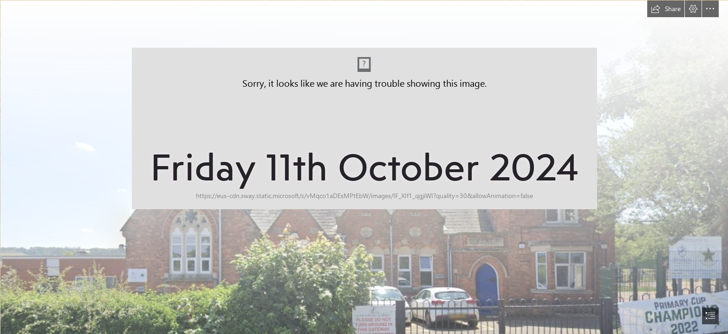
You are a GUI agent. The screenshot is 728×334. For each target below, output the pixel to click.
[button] (665, 8)
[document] (364, 167)
